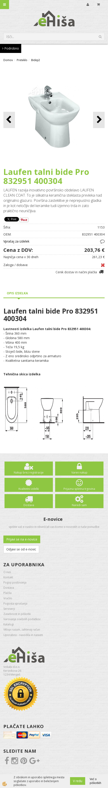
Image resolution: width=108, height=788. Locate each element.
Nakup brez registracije (29, 472)
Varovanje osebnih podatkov (21, 619)
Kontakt (8, 577)
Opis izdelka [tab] (17, 293)
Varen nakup (79, 472)
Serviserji (9, 609)
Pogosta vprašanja (15, 603)
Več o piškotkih (95, 781)
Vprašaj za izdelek (16, 241)
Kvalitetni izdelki (29, 489)
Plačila (7, 593)
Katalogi (8, 624)
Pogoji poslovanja (14, 582)
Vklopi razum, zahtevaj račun (21, 629)
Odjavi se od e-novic (21, 549)
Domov (8, 60)
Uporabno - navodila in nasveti (23, 635)
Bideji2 (35, 60)
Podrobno (10, 48)
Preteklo (22, 60)
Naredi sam (79, 505)
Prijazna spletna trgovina (79, 489)
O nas (7, 572)
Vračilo (7, 598)
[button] (99, 120)
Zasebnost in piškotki (17, 614)
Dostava (28, 505)
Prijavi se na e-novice (21, 539)
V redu (77, 781)
